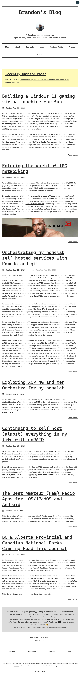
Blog (7, 47)
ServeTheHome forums (35, 204)
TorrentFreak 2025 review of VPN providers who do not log (33, 619)
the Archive (40, 640)
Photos (72, 47)
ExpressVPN (69, 614)
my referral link (45, 622)
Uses (42, 47)
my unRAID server (62, 451)
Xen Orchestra (65, 407)
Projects (30, 47)
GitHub (12, 652)
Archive (40, 54)
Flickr (52, 652)
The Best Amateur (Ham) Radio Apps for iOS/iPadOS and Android (38, 499)
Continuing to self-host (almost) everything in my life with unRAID (34, 434)
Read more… (73, 155)
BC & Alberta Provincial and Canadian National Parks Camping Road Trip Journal (37, 542)
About (17, 47)
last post (12, 399)
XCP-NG (51, 407)
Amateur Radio (56, 47)
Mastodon (32, 652)
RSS (69, 652)
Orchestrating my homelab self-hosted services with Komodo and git (34, 258)
